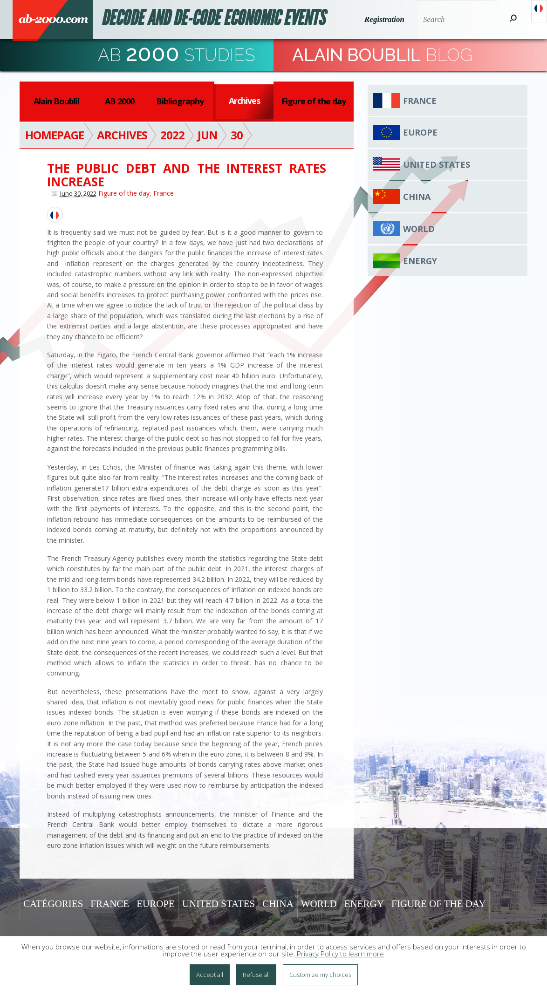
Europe (420, 132)
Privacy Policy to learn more (339, 955)
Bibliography (180, 101)
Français (539, 11)
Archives (244, 100)
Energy (420, 260)
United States (436, 164)
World (419, 228)
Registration (383, 19)
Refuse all (256, 976)
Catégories (53, 903)
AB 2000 (119, 101)
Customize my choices (320, 976)
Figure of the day (313, 101)
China (417, 196)
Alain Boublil (56, 101)
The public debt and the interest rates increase (186, 175)
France (163, 193)
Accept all (209, 976)
